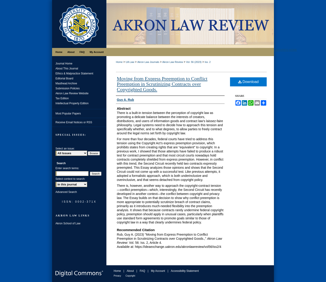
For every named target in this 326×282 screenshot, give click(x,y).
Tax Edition (62, 98)
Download (248, 82)
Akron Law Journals (148, 62)
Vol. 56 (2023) (194, 62)
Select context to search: (70, 178)
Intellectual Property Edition (72, 103)
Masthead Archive (66, 83)
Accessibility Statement (185, 271)
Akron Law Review (172, 62)
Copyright (130, 276)
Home (119, 62)
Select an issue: (65, 148)
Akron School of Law (67, 223)
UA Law (130, 62)
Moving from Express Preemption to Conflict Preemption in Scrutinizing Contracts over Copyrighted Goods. (162, 84)
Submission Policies (67, 88)
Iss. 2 (208, 62)
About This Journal (66, 68)
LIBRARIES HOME (285, 50)
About (130, 271)
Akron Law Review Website (72, 93)
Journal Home (63, 63)
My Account (158, 271)
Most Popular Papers (68, 113)
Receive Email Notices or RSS (73, 122)
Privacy (117, 276)
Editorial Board (64, 78)
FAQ (142, 271)
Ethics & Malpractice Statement (74, 73)
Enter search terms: (67, 168)
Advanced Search (66, 192)
